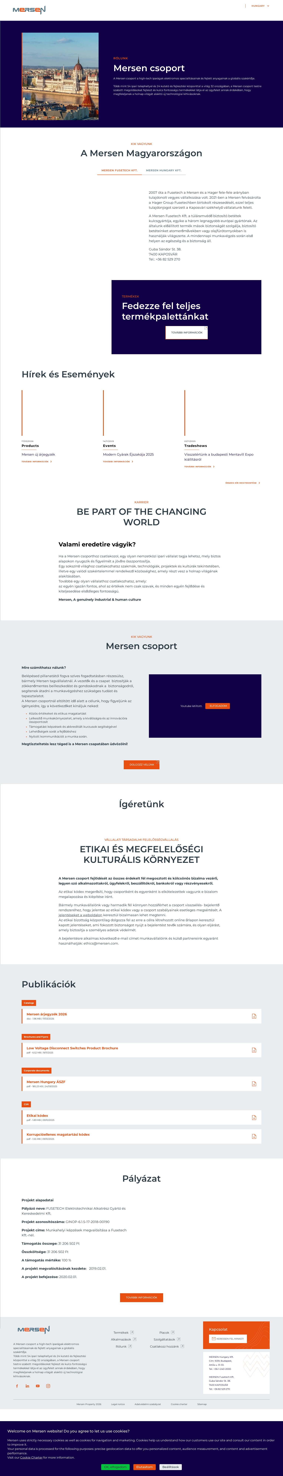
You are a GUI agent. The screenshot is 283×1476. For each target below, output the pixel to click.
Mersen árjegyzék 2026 (47, 1081)
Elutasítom (144, 1467)
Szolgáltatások (164, 1406)
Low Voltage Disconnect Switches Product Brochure (72, 1115)
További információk (35, 461)
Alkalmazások (121, 1406)
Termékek (121, 1399)
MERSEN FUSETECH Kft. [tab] (119, 170)
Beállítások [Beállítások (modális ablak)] (170, 1467)
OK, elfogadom (115, 1467)
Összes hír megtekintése (241, 483)
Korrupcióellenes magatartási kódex (58, 1201)
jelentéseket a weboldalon (81, 982)
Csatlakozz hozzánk (164, 1413)
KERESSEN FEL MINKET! (230, 1405)
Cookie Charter (31, 1457)
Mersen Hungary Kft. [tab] (164, 170)
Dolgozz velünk (141, 765)
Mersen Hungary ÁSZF (46, 1149)
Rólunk (121, 1413)
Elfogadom (218, 706)
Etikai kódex (37, 1183)
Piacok (164, 1399)
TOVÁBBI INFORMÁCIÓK (187, 333)
